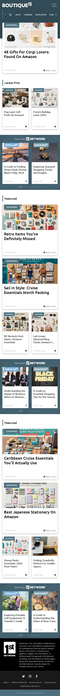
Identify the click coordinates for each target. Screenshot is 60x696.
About (6, 682)
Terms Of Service (19, 682)
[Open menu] (54, 5)
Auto (18, 14)
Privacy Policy (35, 682)
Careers (28, 14)
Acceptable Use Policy (30, 686)
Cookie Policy (51, 682)
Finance (53, 14)
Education (40, 14)
